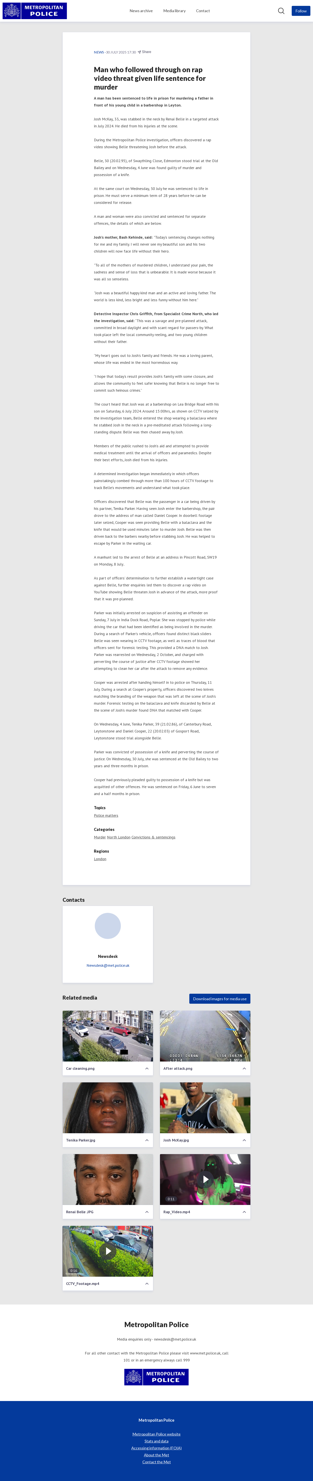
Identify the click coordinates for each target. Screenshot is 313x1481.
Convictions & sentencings (153, 837)
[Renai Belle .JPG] (108, 1179)
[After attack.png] (205, 1036)
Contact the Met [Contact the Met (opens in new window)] (156, 1461)
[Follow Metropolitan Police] (301, 11)
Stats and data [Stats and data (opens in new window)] (156, 1441)
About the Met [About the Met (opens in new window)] (156, 1455)
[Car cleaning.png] (108, 1036)
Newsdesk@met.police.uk (108, 965)
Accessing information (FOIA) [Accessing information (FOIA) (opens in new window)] (156, 1448)
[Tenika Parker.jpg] (108, 1107)
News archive (141, 10)
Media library (174, 10)
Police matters (106, 815)
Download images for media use (220, 998)
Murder (100, 837)
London (100, 858)
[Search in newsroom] (281, 10)
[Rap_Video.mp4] (205, 1179)
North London (118, 837)
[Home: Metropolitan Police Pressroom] (35, 11)
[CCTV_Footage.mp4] (108, 1251)
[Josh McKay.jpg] (205, 1107)
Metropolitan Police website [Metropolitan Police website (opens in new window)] (156, 1434)
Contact (203, 10)
